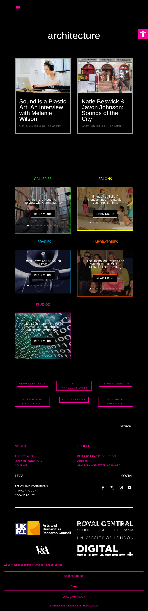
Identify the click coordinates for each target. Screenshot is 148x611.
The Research (24, 456)
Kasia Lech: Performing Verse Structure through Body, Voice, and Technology (42, 326)
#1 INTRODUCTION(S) (74, 385)
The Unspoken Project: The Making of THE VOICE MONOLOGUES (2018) (105, 264)
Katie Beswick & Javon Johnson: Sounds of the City (103, 110)
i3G (31, 125)
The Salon (114, 125)
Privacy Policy (74, 605)
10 (57, 225)
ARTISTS (82, 461)
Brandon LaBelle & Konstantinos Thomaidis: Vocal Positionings (105, 199)
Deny (74, 586)
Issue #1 (101, 125)
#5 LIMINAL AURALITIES (115, 401)
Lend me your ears (28, 461)
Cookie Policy (57, 605)
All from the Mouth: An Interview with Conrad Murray (43, 201)
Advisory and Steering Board (98, 465)
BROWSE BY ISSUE (32, 383)
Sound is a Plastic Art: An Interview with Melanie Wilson (42, 110)
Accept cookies (74, 575)
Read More (43, 214)
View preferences (74, 597)
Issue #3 (39, 125)
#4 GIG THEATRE (74, 399)
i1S (93, 125)
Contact (21, 465)
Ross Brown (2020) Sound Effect (43, 262)
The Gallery (53, 125)
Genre (23, 125)
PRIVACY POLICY (25, 491)
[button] (143, 34)
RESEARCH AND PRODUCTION (96, 456)
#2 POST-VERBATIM (116, 383)
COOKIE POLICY (25, 495)
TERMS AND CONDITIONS (31, 486)
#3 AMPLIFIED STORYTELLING (32, 401)
